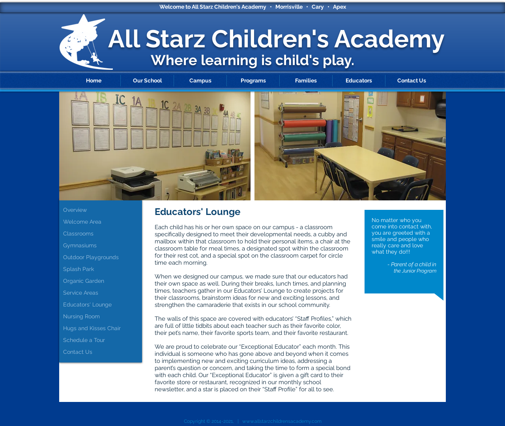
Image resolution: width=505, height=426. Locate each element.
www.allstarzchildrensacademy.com (282, 421)
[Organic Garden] (102, 281)
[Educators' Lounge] (102, 305)
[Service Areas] (102, 293)
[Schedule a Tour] (102, 340)
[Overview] (102, 210)
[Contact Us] (102, 352)
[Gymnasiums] (102, 246)
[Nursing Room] (102, 317)
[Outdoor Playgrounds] (102, 257)
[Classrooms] (102, 234)
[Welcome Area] (102, 222)
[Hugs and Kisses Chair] (102, 328)
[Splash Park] (102, 269)
